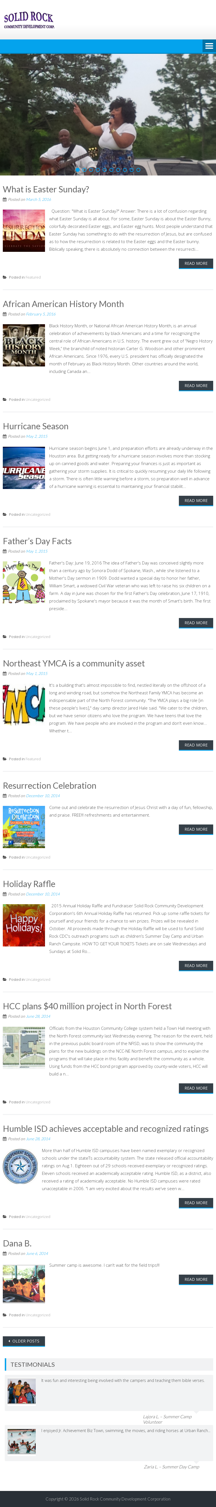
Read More (196, 263)
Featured (33, 277)
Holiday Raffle (29, 884)
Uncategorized (38, 399)
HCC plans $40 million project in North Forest (87, 1006)
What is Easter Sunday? (46, 189)
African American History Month (63, 304)
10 (138, 170)
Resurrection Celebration (49, 785)
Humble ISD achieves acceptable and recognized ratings (106, 1128)
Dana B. (17, 1243)
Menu (209, 46)
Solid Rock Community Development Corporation (125, 1498)
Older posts (25, 1341)
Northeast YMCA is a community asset (74, 663)
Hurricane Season (36, 426)
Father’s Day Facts (37, 541)
